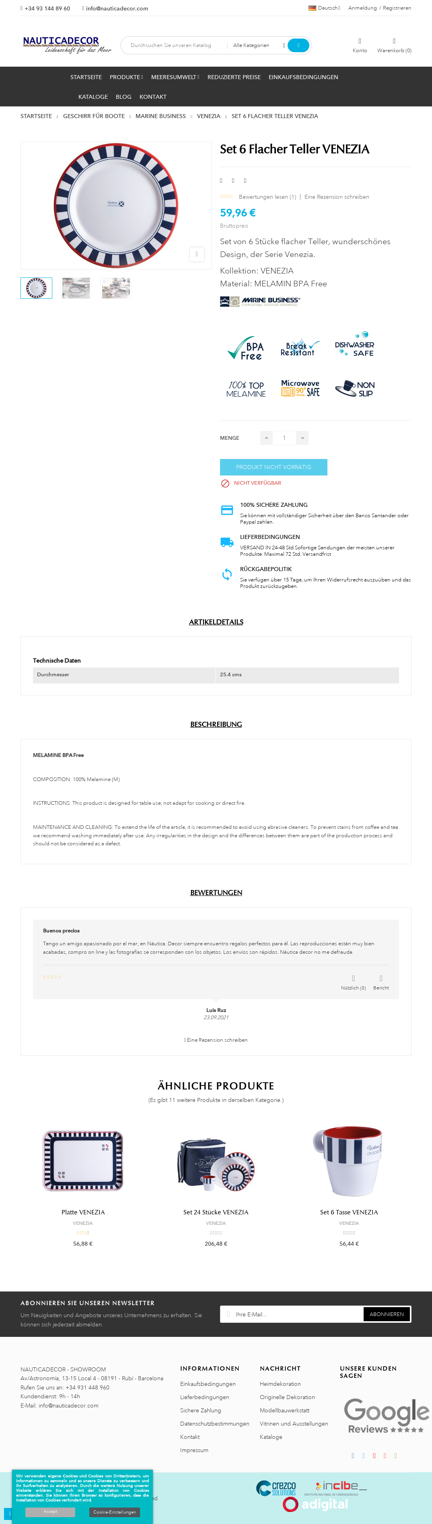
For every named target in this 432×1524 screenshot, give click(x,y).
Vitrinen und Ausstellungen (294, 1423)
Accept (50, 1511)
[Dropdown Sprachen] (324, 8)
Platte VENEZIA (83, 1212)
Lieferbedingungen (204, 1397)
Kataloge (271, 1436)
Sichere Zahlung (200, 1410)
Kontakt (190, 1436)
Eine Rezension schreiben (336, 196)
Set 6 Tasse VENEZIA (349, 1212)
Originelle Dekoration (287, 1397)
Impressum (194, 1450)
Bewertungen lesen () (267, 196)
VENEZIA (83, 1223)
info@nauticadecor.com (117, 8)
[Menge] (284, 438)
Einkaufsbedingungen (208, 1383)
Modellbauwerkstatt (284, 1410)
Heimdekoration (280, 1383)
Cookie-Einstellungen (114, 1512)
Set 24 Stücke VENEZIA (215, 1212)
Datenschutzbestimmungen (214, 1423)
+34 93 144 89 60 (47, 8)
